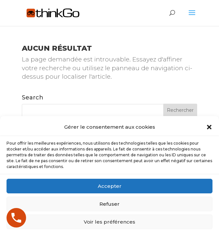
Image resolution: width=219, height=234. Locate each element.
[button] (209, 160)
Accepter (110, 220)
